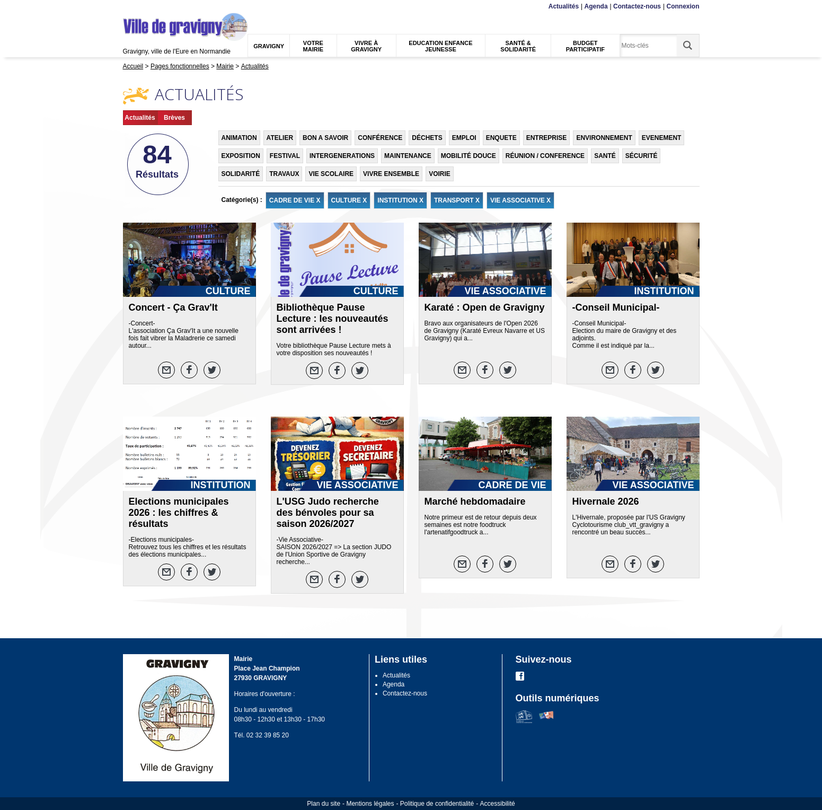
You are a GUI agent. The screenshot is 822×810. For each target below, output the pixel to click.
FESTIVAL (285, 156)
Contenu (148, 7)
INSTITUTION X (400, 200)
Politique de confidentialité (437, 803)
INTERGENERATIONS (342, 156)
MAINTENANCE (407, 156)
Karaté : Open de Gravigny (485, 307)
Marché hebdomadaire (475, 501)
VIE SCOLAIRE (330, 174)
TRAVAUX (284, 174)
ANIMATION (239, 138)
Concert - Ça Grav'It (173, 307)
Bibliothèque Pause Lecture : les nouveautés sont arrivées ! (332, 318)
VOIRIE (439, 174)
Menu (129, 7)
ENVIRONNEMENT (604, 138)
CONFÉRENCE (380, 138)
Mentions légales (370, 803)
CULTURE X (349, 200)
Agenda (596, 6)
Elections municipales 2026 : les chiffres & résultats (179, 512)
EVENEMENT (662, 138)
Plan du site (323, 803)
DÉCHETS (427, 138)
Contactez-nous (637, 6)
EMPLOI (464, 138)
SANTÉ (605, 156)
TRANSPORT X (457, 200)
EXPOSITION (241, 156)
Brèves (174, 117)
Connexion (683, 6)
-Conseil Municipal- (616, 307)
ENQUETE (501, 138)
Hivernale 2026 (605, 501)
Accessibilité (497, 803)
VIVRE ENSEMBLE (391, 174)
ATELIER (280, 138)
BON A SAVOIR (325, 138)
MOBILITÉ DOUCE (468, 156)
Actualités (564, 6)
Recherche (172, 7)
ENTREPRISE (546, 138)
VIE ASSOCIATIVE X (520, 200)
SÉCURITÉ (641, 156)
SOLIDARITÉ (241, 174)
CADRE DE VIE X (295, 200)
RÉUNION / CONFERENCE (545, 156)
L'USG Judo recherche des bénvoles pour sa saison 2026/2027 (328, 512)
